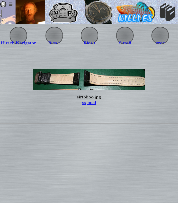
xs (84, 102)
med (91, 102)
